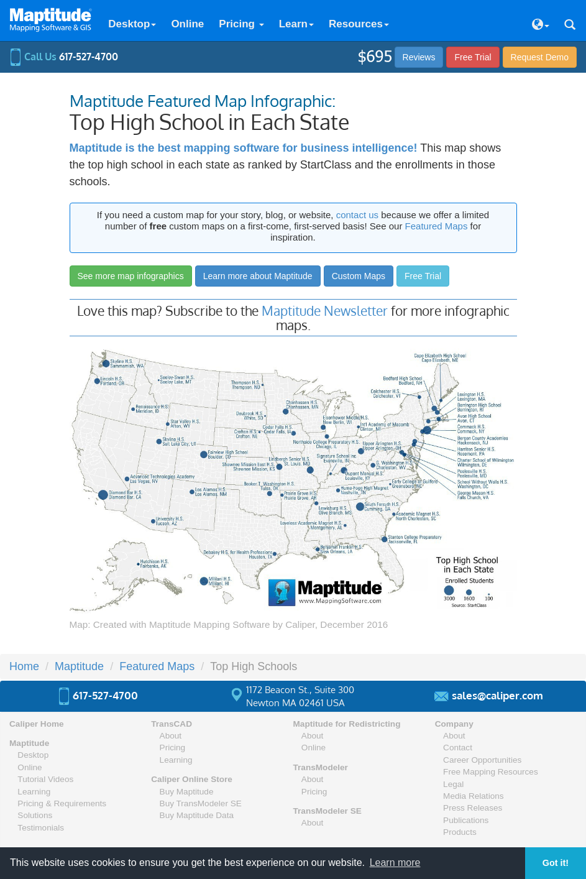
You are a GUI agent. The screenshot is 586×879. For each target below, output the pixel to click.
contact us (357, 214)
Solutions (34, 815)
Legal (453, 784)
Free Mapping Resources (490, 771)
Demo (540, 57)
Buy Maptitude (187, 791)
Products (460, 832)
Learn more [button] (395, 862)
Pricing (241, 24)
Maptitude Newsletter (325, 310)
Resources (359, 24)
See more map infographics (131, 276)
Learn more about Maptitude (258, 276)
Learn (296, 24)
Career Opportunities (482, 760)
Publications (465, 820)
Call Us (63, 56)
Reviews (419, 57)
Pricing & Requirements (61, 803)
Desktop (132, 24)
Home (24, 666)
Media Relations (473, 796)
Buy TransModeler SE (201, 803)
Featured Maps (436, 226)
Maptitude (79, 666)
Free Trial (472, 57)
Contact (457, 747)
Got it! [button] (556, 863)
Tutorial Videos (45, 779)
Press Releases (472, 807)
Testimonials (40, 827)
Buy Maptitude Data (197, 815)
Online (187, 24)
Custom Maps (358, 276)
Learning (33, 791)
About (171, 735)
